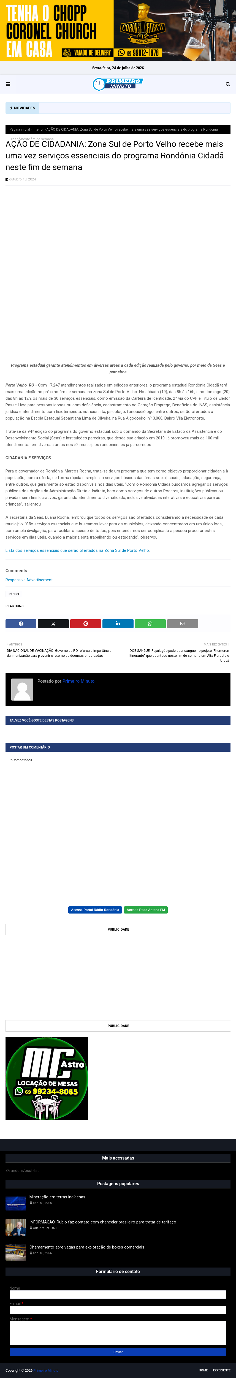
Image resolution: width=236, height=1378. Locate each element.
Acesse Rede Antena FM (146, 910)
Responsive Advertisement (29, 580)
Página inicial (20, 129)
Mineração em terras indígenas (57, 1197)
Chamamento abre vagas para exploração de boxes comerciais (86, 1247)
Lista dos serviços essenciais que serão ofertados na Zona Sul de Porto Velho (77, 550)
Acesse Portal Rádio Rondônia (95, 910)
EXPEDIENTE (221, 1370)
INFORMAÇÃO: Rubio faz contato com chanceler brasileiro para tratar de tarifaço (102, 1222)
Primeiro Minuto (77, 681)
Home (203, 1370)
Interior (38, 129)
